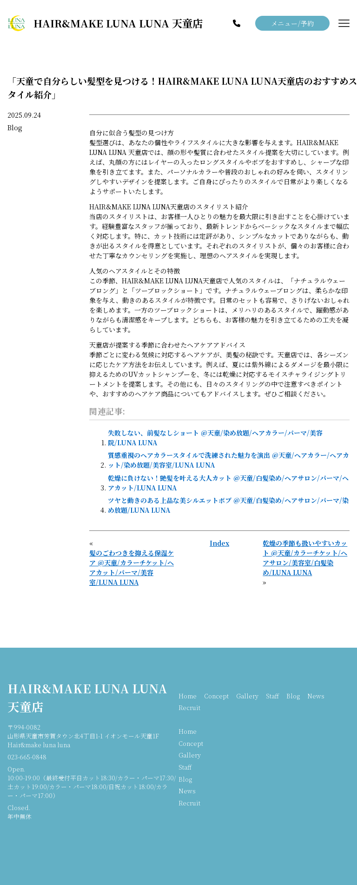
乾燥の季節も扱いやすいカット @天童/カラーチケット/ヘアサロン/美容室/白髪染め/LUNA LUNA (305, 557)
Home (187, 695)
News (315, 695)
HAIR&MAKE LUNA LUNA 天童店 (87, 697)
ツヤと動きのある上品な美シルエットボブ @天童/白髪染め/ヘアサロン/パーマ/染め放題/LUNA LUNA (228, 505)
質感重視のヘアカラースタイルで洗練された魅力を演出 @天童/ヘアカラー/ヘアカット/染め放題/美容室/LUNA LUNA (228, 459)
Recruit (189, 707)
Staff (272, 695)
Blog (14, 127)
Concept (216, 695)
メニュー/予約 (292, 23)
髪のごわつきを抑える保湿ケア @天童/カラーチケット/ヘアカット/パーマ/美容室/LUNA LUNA (131, 567)
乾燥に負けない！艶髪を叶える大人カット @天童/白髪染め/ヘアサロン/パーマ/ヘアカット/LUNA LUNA (228, 482)
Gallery (247, 695)
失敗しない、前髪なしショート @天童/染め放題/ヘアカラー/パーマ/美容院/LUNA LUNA (215, 437)
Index (219, 543)
